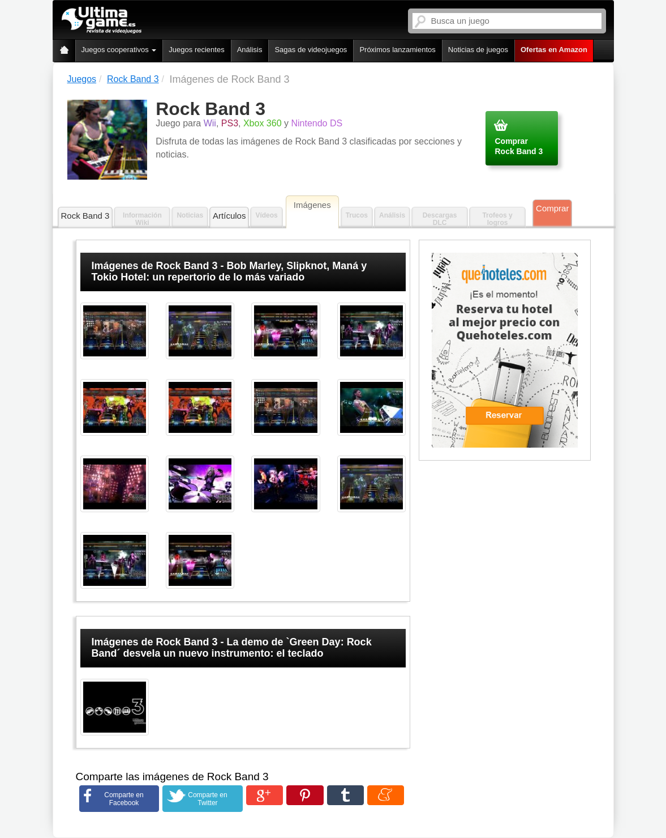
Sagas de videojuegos (310, 49)
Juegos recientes (196, 49)
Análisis (250, 49)
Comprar (552, 208)
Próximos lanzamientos (397, 49)
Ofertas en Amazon (554, 49)
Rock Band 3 (85, 215)
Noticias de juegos (478, 49)
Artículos (229, 215)
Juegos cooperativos (119, 49)
